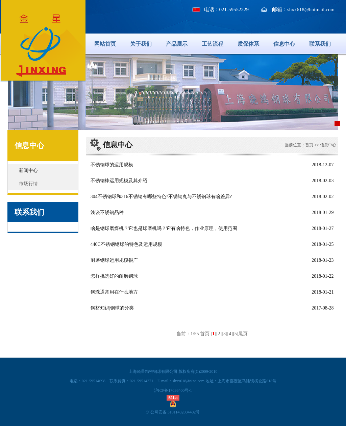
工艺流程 (212, 44)
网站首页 (105, 44)
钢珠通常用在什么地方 (114, 292)
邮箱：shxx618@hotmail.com (303, 9)
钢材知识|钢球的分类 (112, 308)
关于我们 (141, 44)
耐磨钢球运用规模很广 (114, 260)
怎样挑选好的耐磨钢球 (114, 276)
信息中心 (284, 44)
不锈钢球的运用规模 (112, 164)
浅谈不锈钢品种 (107, 212)
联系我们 (320, 44)
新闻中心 (28, 170)
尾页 (243, 333)
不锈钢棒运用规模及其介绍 (119, 180)
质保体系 (248, 44)
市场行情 (28, 183)
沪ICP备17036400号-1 (173, 390)
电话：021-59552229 (226, 9)
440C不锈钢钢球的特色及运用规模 (126, 244)
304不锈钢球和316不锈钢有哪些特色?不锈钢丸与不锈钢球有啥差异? (161, 196)
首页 (309, 145)
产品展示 (177, 44)
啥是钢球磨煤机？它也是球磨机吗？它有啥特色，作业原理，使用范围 (164, 228)
